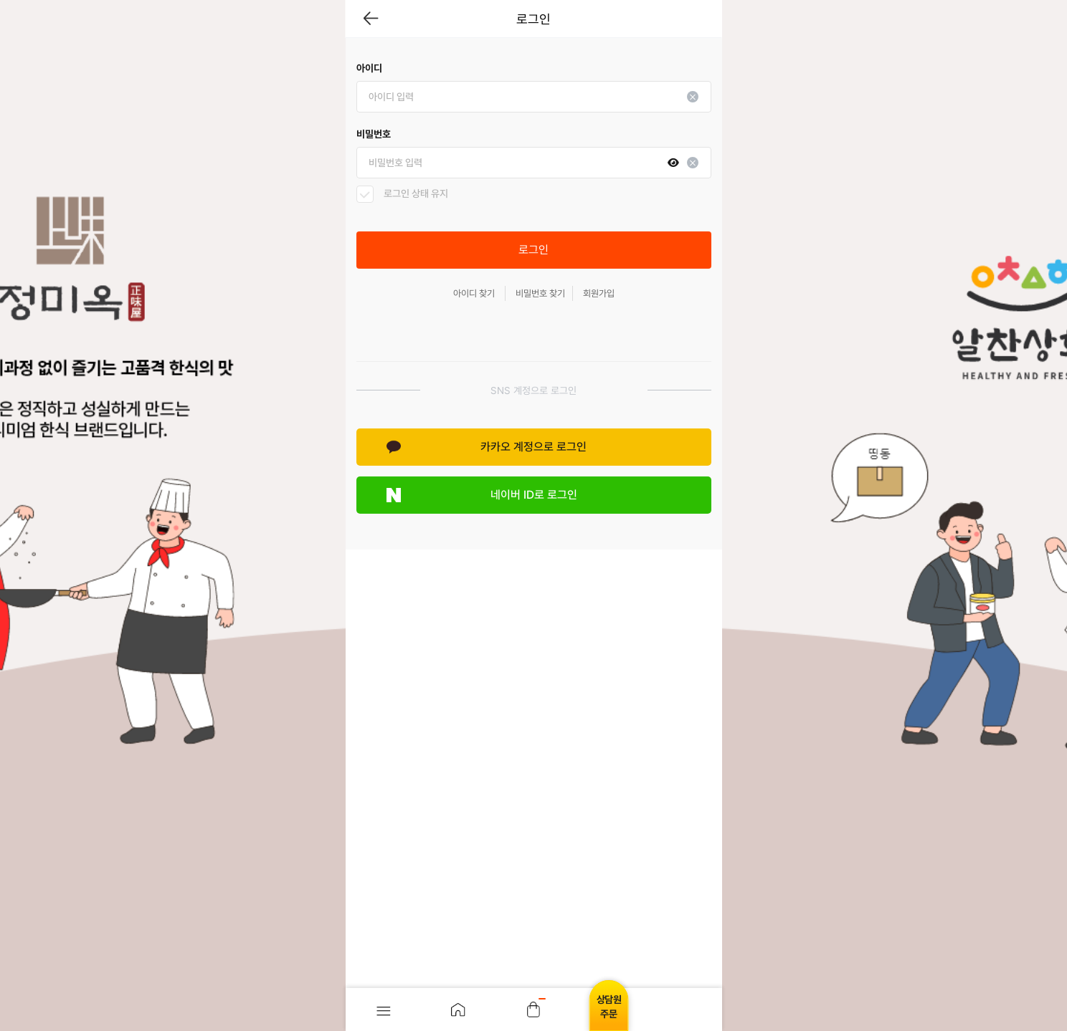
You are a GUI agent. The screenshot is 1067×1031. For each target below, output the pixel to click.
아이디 (369, 68)
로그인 (533, 249)
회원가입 (599, 293)
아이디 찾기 (474, 293)
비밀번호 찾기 (540, 293)
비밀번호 (373, 134)
